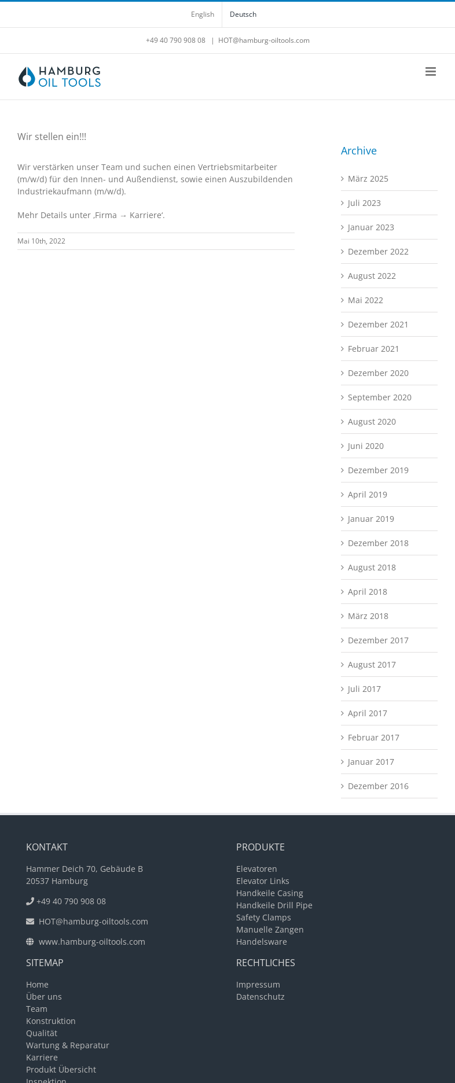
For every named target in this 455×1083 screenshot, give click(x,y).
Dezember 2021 (378, 324)
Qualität (41, 1032)
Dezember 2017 (378, 640)
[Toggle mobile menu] (431, 71)
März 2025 (368, 178)
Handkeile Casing (269, 892)
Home (37, 984)
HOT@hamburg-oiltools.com (264, 40)
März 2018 (368, 615)
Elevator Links (262, 880)
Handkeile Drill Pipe (274, 905)
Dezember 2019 (378, 470)
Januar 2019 (371, 518)
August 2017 (372, 664)
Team (36, 1008)
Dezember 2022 (378, 251)
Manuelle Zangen (270, 929)
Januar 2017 (371, 761)
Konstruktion (51, 1020)
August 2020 (372, 421)
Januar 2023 (371, 227)
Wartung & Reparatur (67, 1045)
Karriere (42, 1057)
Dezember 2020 (378, 372)
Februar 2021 (373, 348)
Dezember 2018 (378, 542)
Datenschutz (260, 996)
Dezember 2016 (378, 785)
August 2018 (372, 567)
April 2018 (367, 591)
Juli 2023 (364, 202)
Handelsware (261, 941)
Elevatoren (256, 868)
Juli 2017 (364, 688)
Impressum (258, 984)
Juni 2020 (366, 445)
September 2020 (380, 397)
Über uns (44, 996)
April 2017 (367, 713)
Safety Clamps (263, 917)
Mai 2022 (365, 299)
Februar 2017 (373, 737)
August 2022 (372, 275)
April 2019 (367, 494)
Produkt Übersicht (61, 1069)
